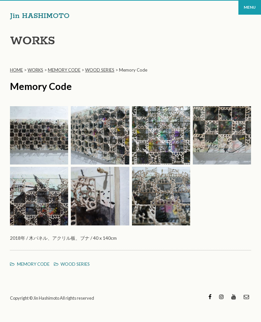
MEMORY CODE (33, 264)
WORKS (32, 41)
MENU (250, 7)
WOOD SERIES (75, 264)
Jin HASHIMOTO (39, 16)
